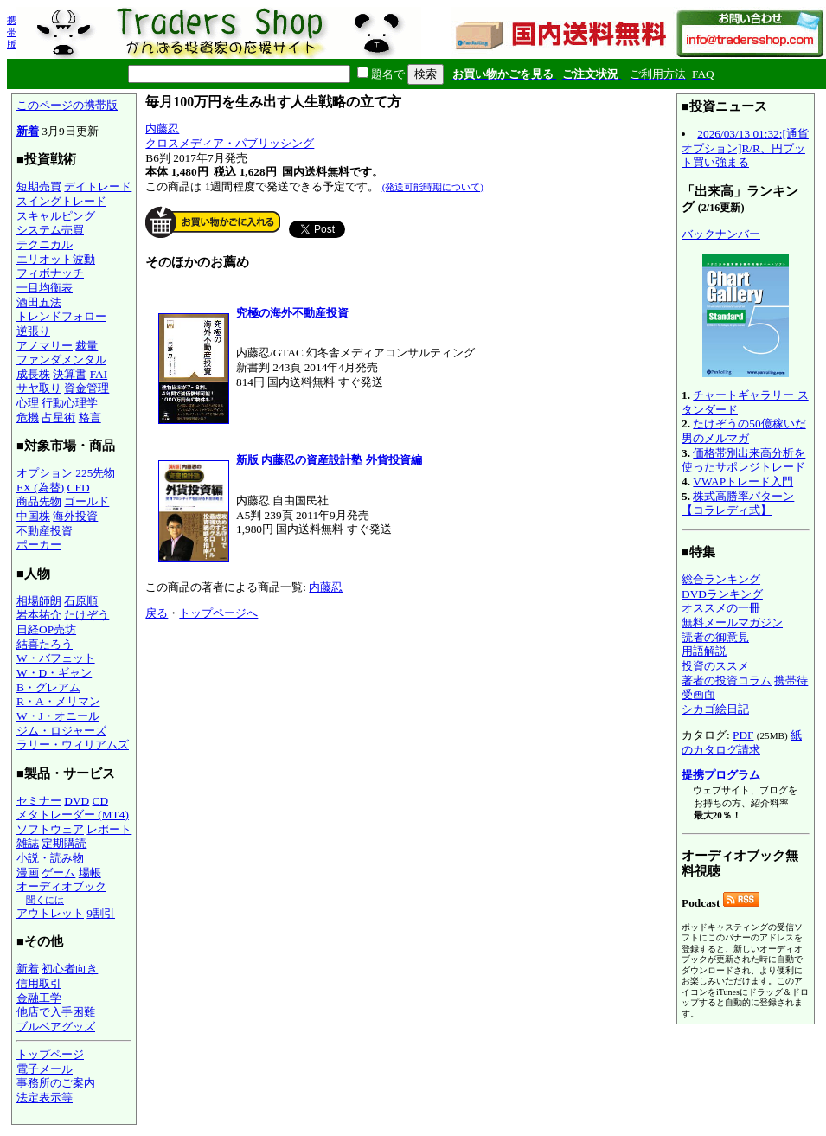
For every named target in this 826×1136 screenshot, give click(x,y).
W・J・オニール (57, 715)
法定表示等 (44, 1097)
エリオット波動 (55, 259)
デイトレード (97, 186)
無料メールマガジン (732, 622)
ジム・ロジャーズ (61, 730)
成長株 (33, 374)
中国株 (33, 516)
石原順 (81, 600)
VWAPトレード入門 (743, 481)
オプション (44, 472)
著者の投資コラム (727, 680)
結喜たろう (44, 644)
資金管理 (86, 388)
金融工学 (38, 998)
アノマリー (44, 345)
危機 (27, 417)
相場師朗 (38, 600)
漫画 (27, 872)
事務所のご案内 (55, 1082)
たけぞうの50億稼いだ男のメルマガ (744, 431)
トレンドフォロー (61, 316)
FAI (99, 374)
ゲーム (58, 872)
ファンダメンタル (61, 359)
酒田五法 (38, 302)
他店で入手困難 (55, 1011)
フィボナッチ (50, 272)
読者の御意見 (715, 637)
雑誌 (27, 843)
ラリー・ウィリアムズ (72, 744)
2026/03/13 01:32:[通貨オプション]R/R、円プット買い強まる (745, 148)
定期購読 (64, 843)
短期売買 (38, 186)
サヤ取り (38, 388)
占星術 (58, 417)
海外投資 (75, 516)
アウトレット (50, 913)
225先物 (95, 472)
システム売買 (50, 229)
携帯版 (11, 32)
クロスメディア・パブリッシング (229, 143)
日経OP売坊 (46, 629)
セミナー (38, 800)
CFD (78, 487)
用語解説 (704, 651)
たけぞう (86, 614)
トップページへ (218, 613)
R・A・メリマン (58, 701)
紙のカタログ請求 (742, 742)
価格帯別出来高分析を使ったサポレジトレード (743, 460)
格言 (90, 417)
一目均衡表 (44, 287)
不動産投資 (44, 530)
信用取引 (38, 983)
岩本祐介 (38, 614)
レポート (108, 829)
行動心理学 (70, 402)
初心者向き (70, 968)
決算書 (69, 374)
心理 (27, 402)
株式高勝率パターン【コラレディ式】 (738, 503)
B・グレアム (48, 687)
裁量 (86, 345)
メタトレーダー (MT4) (72, 814)
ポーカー (38, 544)
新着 (27, 131)
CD (101, 800)
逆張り (33, 330)
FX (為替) (40, 487)
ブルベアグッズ (55, 1026)
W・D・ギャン (54, 672)
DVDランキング (722, 593)
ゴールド (86, 501)
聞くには (45, 900)
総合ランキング (721, 579)
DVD (76, 800)
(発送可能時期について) (432, 187)
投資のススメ (715, 665)
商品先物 (38, 501)
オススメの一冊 (721, 607)
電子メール (44, 1068)
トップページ (50, 1054)
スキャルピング (55, 215)
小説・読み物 (50, 857)
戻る (156, 613)
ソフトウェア (50, 829)
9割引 (100, 913)
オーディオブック (61, 886)
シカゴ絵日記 (715, 709)
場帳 (90, 872)
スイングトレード (61, 201)
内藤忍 (162, 128)
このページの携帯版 (67, 105)
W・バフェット (55, 657)
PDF (743, 734)
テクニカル (44, 244)
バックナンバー (721, 234)
